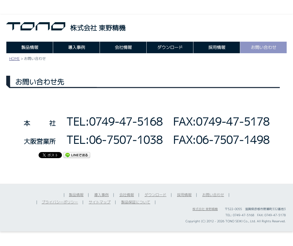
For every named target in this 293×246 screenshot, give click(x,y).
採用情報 (216, 47)
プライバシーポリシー (60, 202)
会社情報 (123, 47)
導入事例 (76, 47)
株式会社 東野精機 (205, 209)
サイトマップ (100, 202)
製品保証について (135, 202)
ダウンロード (170, 47)
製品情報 (29, 47)
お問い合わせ (263, 47)
